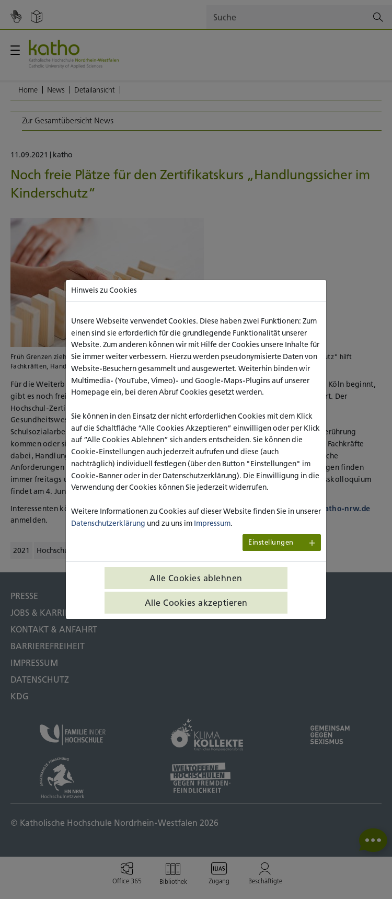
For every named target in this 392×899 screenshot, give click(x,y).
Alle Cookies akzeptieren (196, 602)
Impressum (212, 523)
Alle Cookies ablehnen (196, 578)
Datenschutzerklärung (108, 523)
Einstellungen (271, 542)
